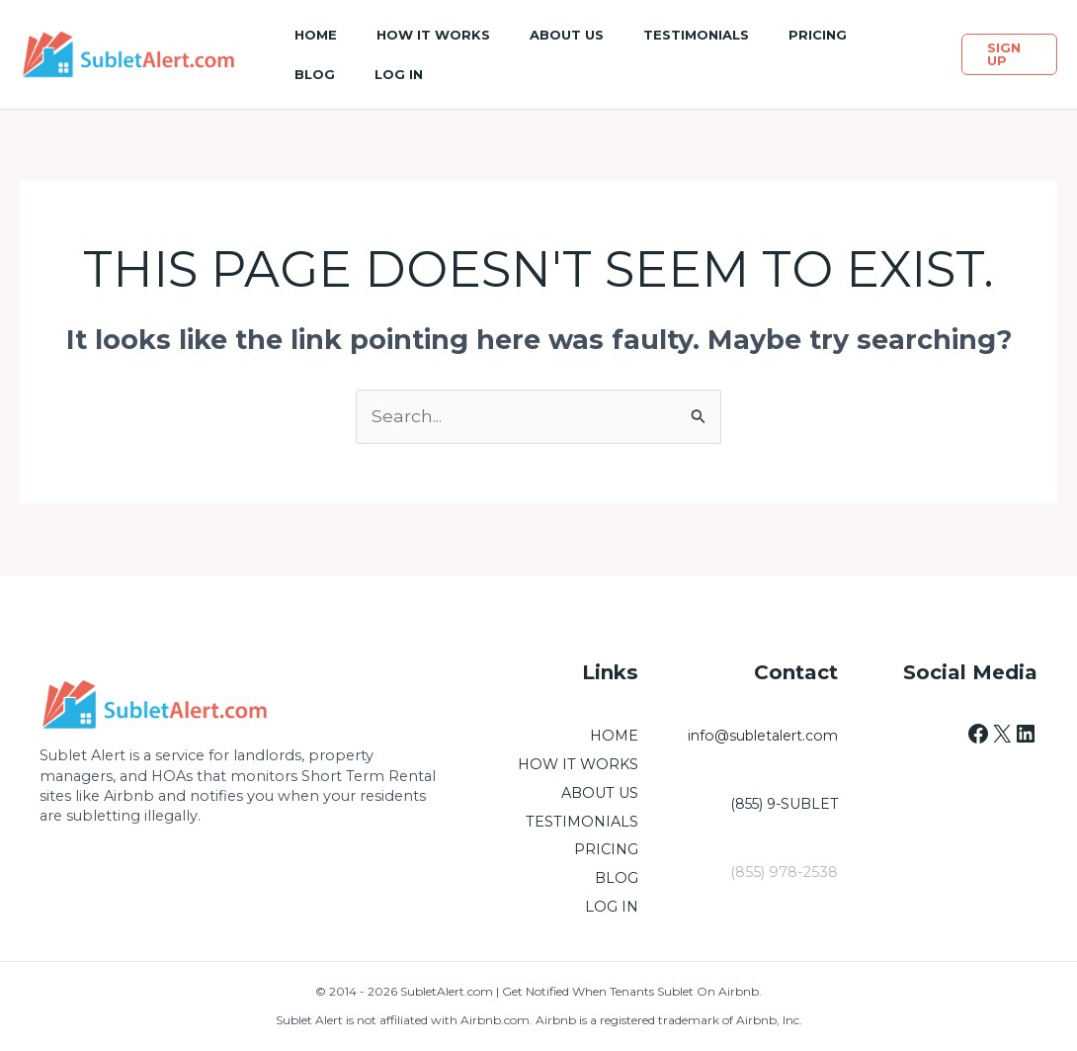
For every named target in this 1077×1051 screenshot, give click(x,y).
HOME (614, 736)
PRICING (606, 850)
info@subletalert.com (759, 736)
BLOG (616, 879)
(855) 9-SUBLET (781, 805)
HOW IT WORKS (578, 765)
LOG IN (611, 908)
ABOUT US (599, 793)
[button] (1009, 54)
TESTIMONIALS (582, 822)
